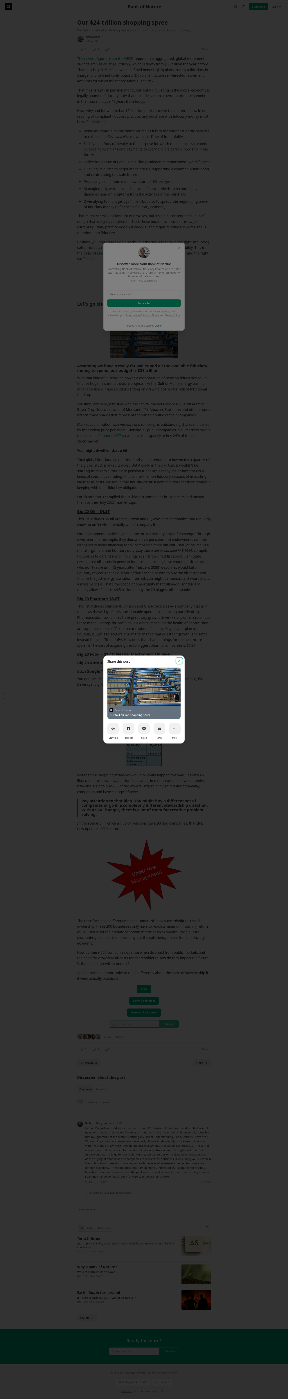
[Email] (144, 729)
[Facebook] (128, 729)
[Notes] (159, 729)
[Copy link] (113, 729)
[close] (179, 661)
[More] (175, 729)
